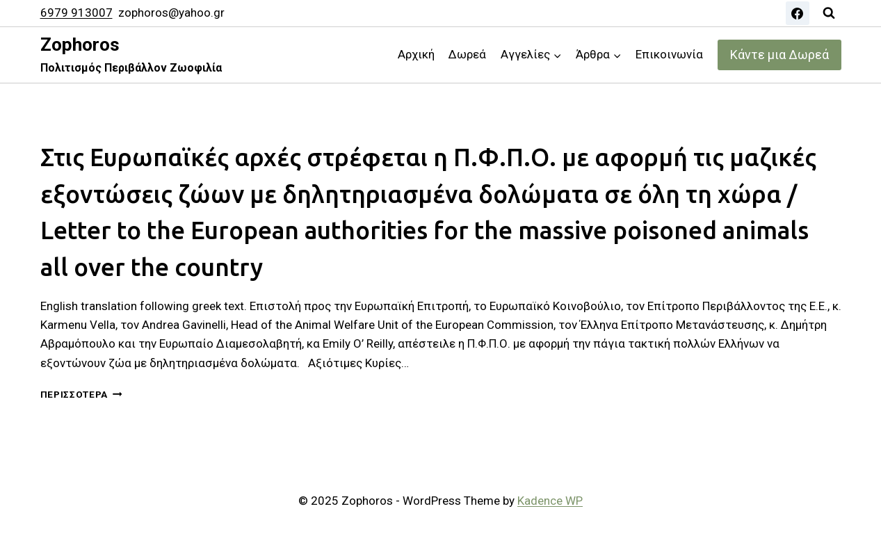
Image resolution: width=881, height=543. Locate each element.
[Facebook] (797, 13)
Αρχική (416, 54)
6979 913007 (76, 12)
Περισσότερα (81, 394)
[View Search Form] (828, 13)
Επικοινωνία (669, 54)
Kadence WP (550, 501)
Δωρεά (467, 54)
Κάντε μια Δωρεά (779, 54)
